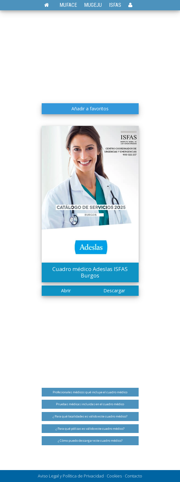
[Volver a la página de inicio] (50, 5)
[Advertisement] (90, 56)
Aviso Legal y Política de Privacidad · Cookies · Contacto (90, 476)
